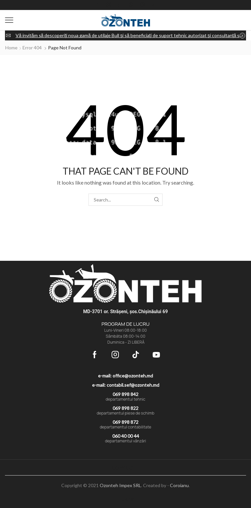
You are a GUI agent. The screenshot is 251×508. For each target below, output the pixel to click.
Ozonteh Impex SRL (120, 485)
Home (11, 47)
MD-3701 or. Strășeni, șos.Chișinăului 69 (125, 311)
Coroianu (179, 485)
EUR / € (126, 499)
